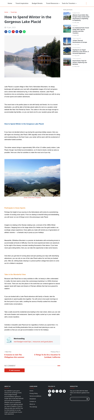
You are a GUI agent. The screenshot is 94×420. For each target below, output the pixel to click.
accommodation (77, 47)
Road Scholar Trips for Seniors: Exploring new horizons (80, 62)
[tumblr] (83, 3)
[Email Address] (77, 399)
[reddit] (77, 3)
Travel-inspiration (77, 38)
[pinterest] (85, 3)
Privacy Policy (34, 393)
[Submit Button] (87, 399)
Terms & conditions (35, 396)
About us (32, 404)
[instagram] (80, 3)
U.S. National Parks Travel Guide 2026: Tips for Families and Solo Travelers (81, 30)
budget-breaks (76, 13)
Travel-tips (75, 25)
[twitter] (82, 3)
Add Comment (14, 370)
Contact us (33, 401)
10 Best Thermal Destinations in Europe (80, 41)
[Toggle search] (89, 3)
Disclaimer (33, 399)
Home (31, 391)
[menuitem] (10, 3)
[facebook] (79, 3)
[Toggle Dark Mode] (87, 3)
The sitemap (33, 407)
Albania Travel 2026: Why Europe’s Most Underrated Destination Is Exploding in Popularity (81, 17)
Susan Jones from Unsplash (32, 197)
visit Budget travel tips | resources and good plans (33, 341)
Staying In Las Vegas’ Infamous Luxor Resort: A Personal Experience (81, 51)
